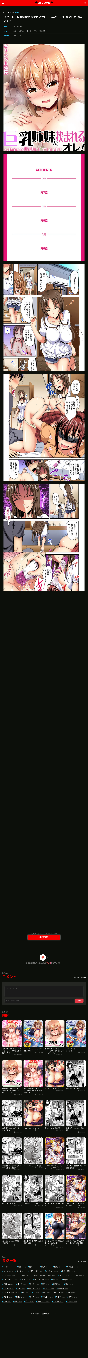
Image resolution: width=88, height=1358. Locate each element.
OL (36, 1293)
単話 (22, 1267)
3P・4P (25, 1280)
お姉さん (21, 1297)
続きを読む (44, 937)
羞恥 (46, 1293)
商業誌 (17, 13)
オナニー (47, 1297)
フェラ (8, 1271)
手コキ (60, 1297)
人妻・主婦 (36, 1271)
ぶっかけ (49, 1288)
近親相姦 (42, 31)
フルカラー (52, 1271)
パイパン (72, 1301)
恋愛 (21, 1288)
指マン (73, 1297)
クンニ (7, 1297)
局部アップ (43, 1301)
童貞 (18, 1301)
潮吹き (57, 1284)
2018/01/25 (16, 36)
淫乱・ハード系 (41, 1280)
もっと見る (82, 1261)
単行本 (21, 31)
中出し (14, 31)
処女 (80, 1275)
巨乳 (35, 31)
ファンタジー (10, 1280)
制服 (56, 1280)
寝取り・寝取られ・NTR (45, 1275)
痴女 (25, 1293)
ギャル (34, 1297)
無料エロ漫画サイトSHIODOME (46, 1314)
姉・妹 (29, 31)
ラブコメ (58, 1301)
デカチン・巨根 (11, 1293)
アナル (34, 1284)
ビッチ (29, 1301)
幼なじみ (59, 1293)
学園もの (8, 1284)
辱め (69, 1284)
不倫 (7, 1301)
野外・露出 (34, 1288)
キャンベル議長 (17, 27)
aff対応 (8, 1267)
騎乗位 (67, 1280)
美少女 (21, 1271)
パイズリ (8, 1288)
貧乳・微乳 (68, 1271)
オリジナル (65, 1275)
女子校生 (72, 1267)
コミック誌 (9, 1275)
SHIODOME (44, 2)
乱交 (71, 1293)
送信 (79, 1000)
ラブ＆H (25, 1275)
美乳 (46, 1284)
